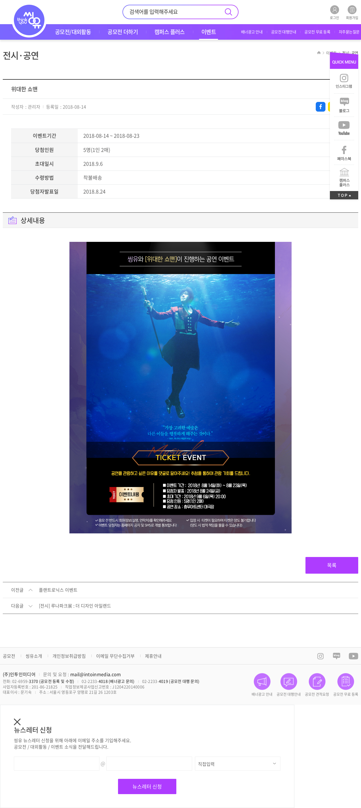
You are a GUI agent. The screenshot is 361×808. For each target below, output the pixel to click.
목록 (332, 565)
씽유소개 (34, 656)
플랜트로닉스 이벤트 (58, 590)
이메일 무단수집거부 (115, 656)
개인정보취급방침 (69, 656)
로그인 (334, 12)
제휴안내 (153, 656)
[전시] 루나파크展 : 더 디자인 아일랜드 (75, 605)
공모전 (9, 656)
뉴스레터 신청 (147, 786)
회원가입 (352, 12)
